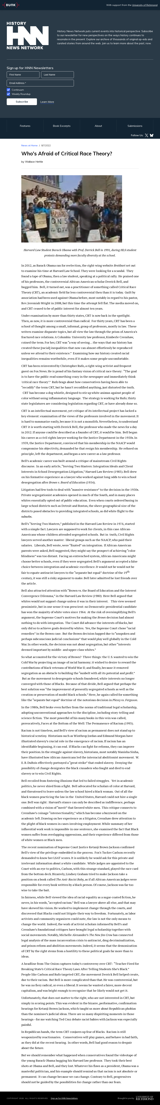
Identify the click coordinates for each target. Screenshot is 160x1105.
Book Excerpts (62, 125)
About (98, 125)
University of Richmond (144, 5)
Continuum (18, 89)
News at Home (29, 145)
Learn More (47, 101)
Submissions (135, 125)
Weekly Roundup (21, 94)
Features (25, 125)
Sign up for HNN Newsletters (64, 1098)
